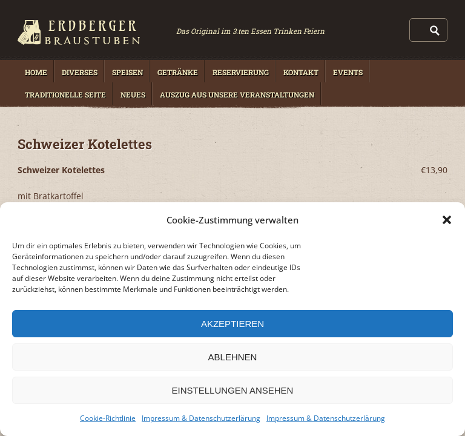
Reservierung (241, 72)
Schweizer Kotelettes (85, 144)
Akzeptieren (232, 324)
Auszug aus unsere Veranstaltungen (237, 94)
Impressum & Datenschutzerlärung (201, 418)
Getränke (177, 72)
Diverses (79, 72)
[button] (447, 220)
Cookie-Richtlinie (108, 418)
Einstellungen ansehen (233, 390)
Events (348, 72)
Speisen (127, 72)
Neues (132, 94)
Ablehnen (232, 357)
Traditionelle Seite (65, 94)
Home (36, 72)
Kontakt (300, 72)
